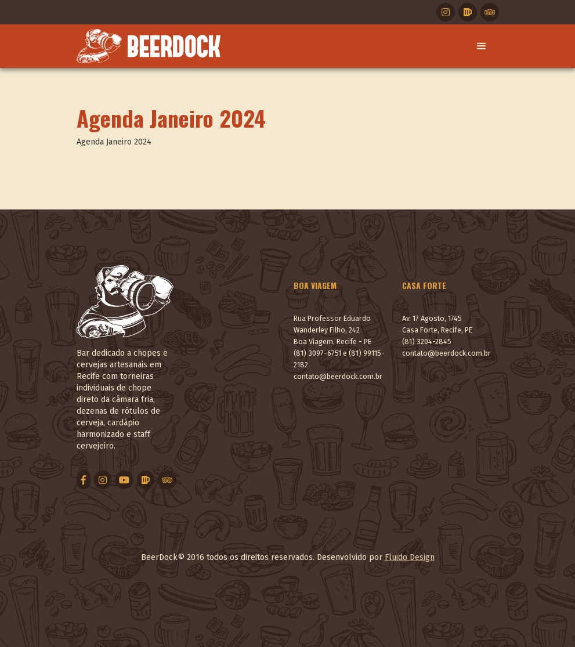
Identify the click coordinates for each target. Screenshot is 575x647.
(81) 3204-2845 (426, 341)
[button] (481, 46)
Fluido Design (410, 557)
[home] (148, 46)
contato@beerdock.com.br (338, 376)
